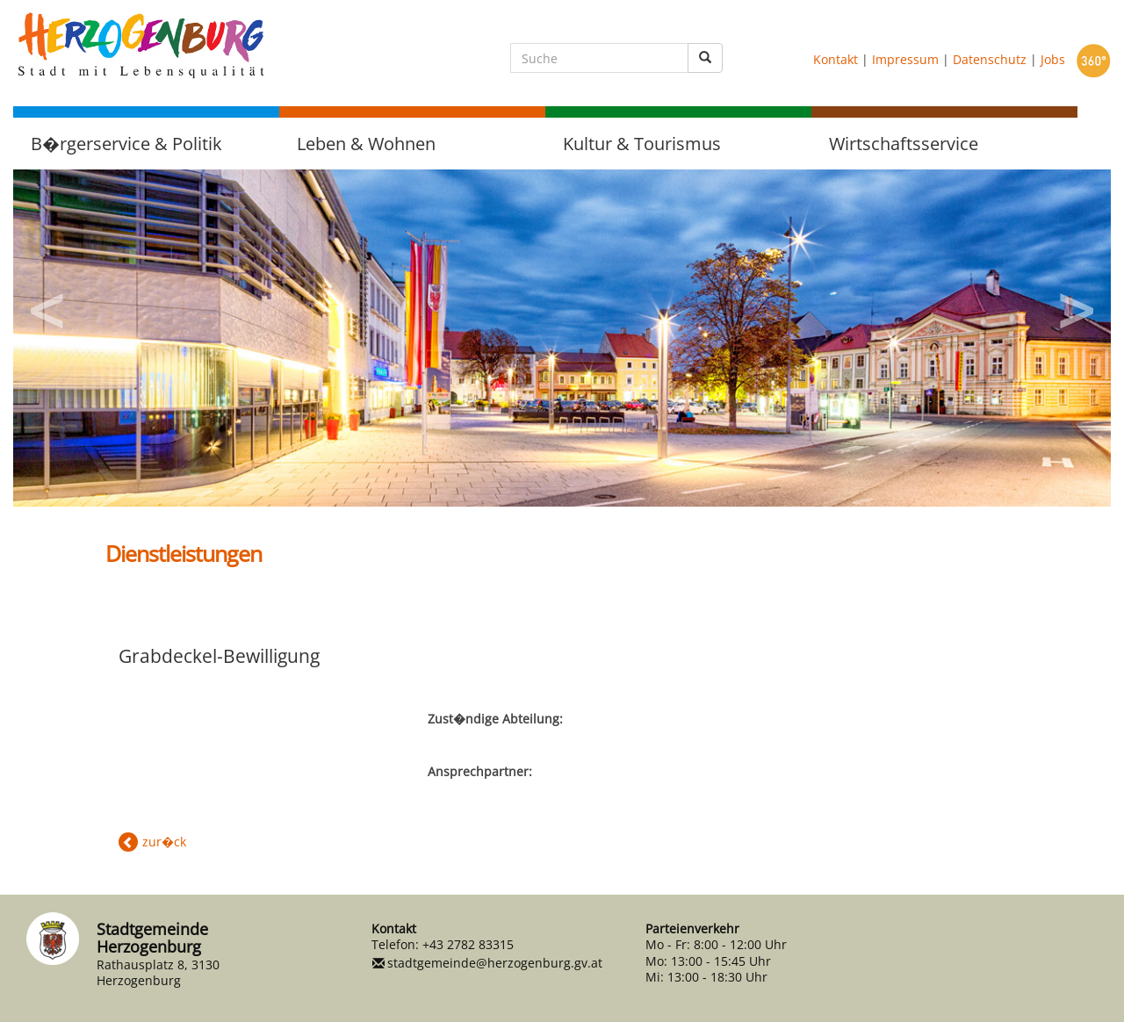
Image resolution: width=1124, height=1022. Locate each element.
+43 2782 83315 (468, 944)
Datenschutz (990, 59)
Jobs (1053, 59)
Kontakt (835, 59)
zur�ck (164, 841)
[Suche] (599, 58)
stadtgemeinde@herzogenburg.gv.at (494, 962)
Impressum (905, 59)
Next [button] (1076, 305)
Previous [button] (48, 305)
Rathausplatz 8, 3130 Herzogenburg (158, 972)
